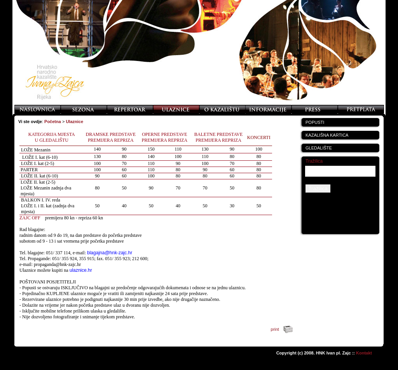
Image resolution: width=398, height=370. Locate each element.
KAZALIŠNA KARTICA (326, 135)
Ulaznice (74, 121)
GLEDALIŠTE (318, 148)
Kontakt (364, 353)
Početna (52, 121)
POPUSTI (314, 122)
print (283, 329)
